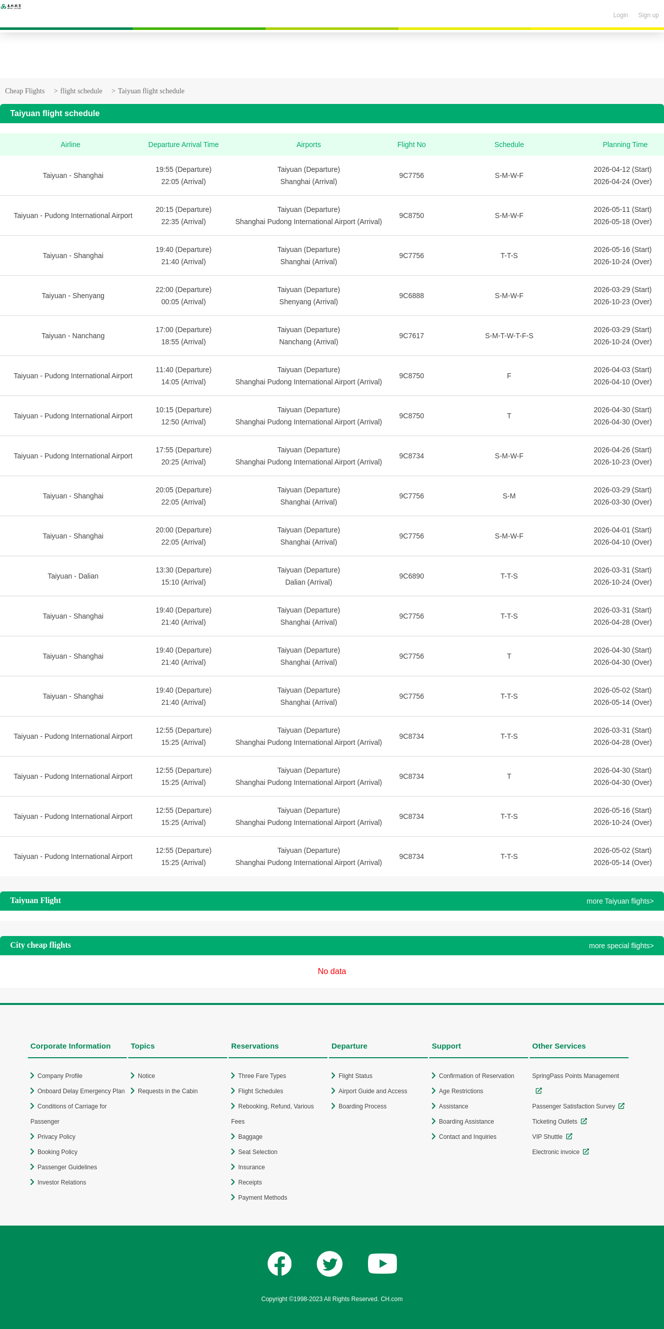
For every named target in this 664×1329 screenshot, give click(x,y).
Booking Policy (58, 1152)
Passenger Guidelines (67, 1167)
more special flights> (621, 946)
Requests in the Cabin (168, 1091)
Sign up (648, 15)
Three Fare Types (262, 1076)
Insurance (251, 1167)
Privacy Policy (57, 1136)
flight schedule (81, 91)
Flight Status (356, 1076)
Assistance (453, 1106)
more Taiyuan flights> (620, 901)
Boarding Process (363, 1106)
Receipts (250, 1182)
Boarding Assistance (466, 1121)
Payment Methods (262, 1197)
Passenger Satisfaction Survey (573, 1106)
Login (620, 15)
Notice (146, 1076)
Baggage (250, 1136)
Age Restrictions (461, 1091)
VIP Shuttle (547, 1136)
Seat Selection (257, 1152)
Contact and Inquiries (467, 1136)
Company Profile (60, 1076)
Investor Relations (62, 1182)
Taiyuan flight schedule (151, 91)
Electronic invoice (555, 1152)
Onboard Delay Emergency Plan (81, 1091)
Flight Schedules (260, 1091)
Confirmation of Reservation (476, 1076)
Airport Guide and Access (373, 1091)
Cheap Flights (25, 91)
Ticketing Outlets (554, 1121)
